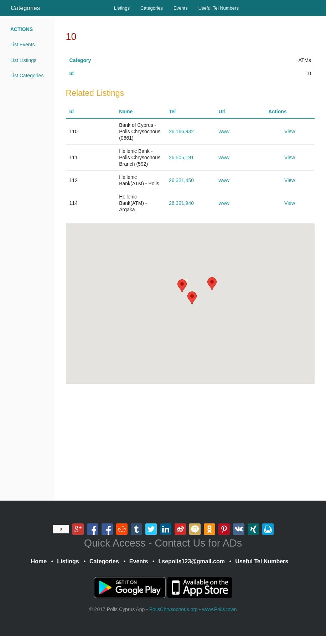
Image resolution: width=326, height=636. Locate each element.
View (289, 131)
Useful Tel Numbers (218, 8)
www (224, 131)
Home (39, 561)
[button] (212, 283)
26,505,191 (181, 157)
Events (181, 8)
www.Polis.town (219, 609)
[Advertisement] (190, 442)
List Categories (26, 75)
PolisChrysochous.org (173, 609)
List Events (22, 44)
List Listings (23, 60)
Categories (25, 8)
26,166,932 (181, 131)
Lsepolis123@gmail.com (192, 561)
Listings (122, 8)
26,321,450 (181, 180)
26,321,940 (181, 203)
